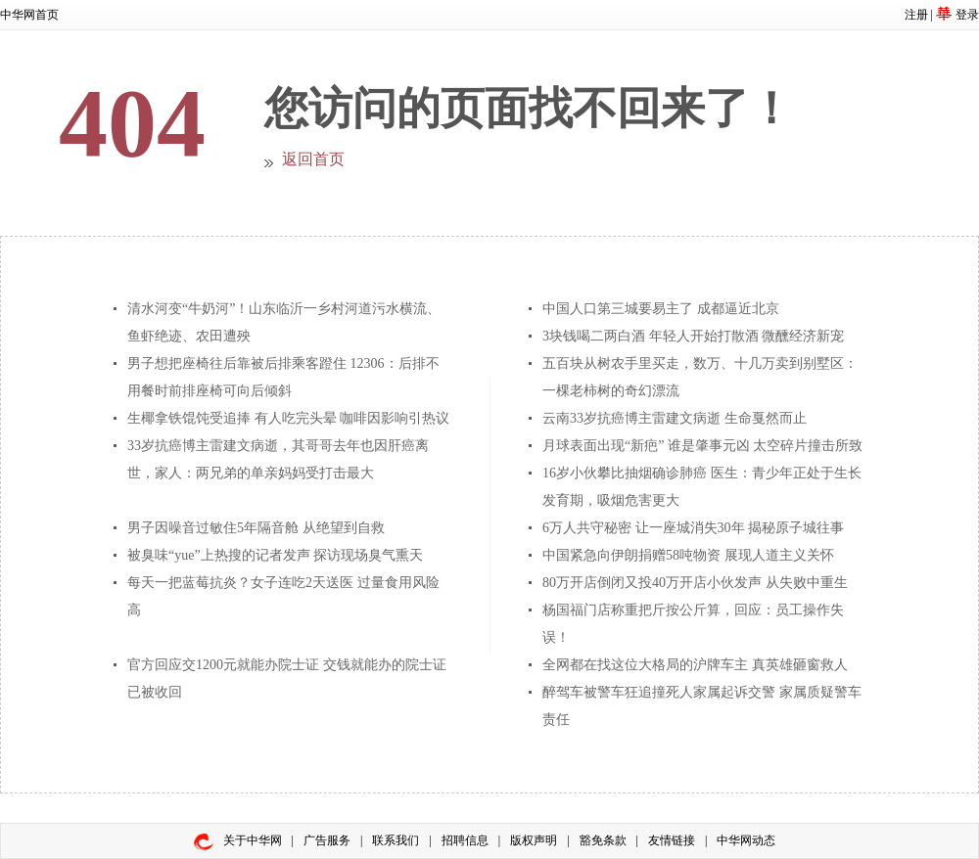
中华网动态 (746, 840)
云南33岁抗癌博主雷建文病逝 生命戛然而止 (674, 418)
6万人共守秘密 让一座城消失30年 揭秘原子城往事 (693, 527)
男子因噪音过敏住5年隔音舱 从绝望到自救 (256, 527)
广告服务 (326, 840)
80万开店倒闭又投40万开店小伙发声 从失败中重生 (695, 582)
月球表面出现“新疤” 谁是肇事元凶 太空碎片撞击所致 (702, 445)
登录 (967, 15)
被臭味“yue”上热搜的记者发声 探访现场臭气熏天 (275, 555)
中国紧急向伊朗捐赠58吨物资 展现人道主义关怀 (688, 555)
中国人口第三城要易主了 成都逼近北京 (660, 308)
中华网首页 (29, 15)
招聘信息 (465, 840)
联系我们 (395, 840)
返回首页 (313, 159)
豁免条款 (603, 840)
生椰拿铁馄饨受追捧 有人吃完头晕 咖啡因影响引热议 (288, 418)
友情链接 (671, 840)
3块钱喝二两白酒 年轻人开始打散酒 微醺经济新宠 (693, 336)
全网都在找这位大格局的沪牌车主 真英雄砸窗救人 (695, 664)
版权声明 (533, 840)
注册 (916, 15)
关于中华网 (252, 840)
